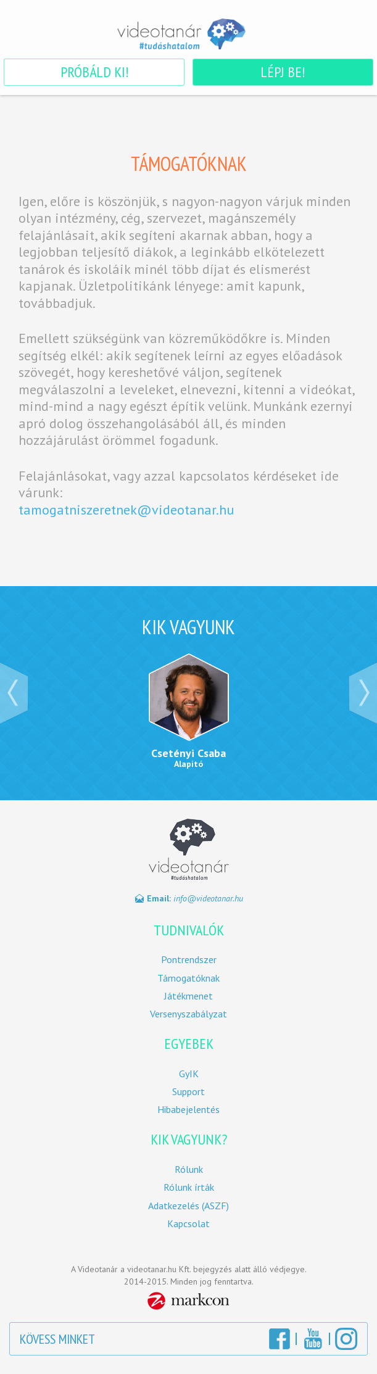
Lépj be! (282, 71)
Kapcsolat (188, 1224)
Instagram (346, 1339)
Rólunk (189, 1169)
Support (188, 1092)
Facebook (279, 1339)
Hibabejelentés (188, 1109)
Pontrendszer (189, 960)
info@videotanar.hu (208, 898)
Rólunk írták (189, 1187)
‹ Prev (14, 692)
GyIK (189, 1074)
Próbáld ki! (94, 71)
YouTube (313, 1339)
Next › (362, 692)
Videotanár (189, 34)
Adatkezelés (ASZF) (188, 1206)
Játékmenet (188, 996)
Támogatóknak (188, 978)
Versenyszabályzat (188, 1014)
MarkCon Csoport (188, 1301)
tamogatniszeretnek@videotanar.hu (126, 509)
